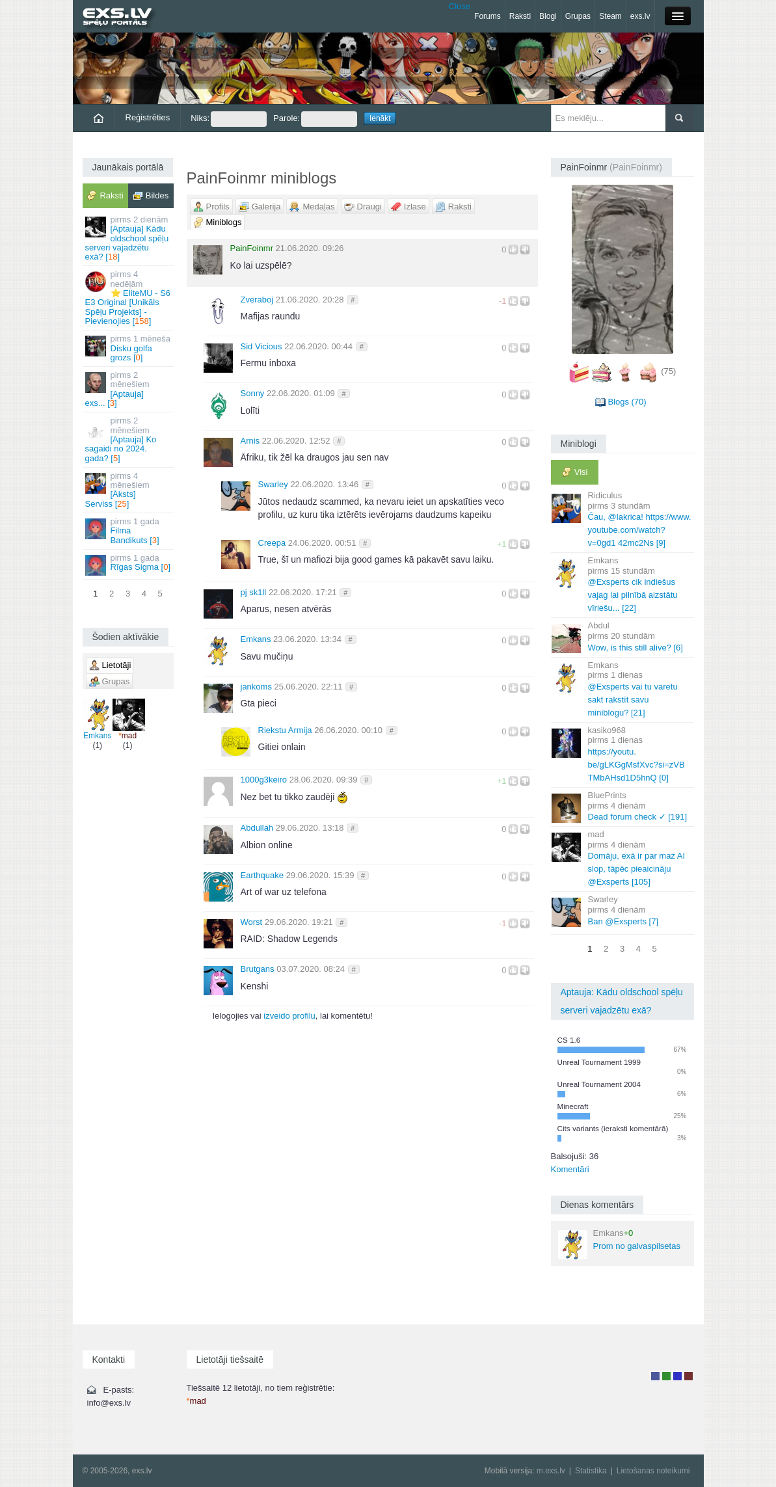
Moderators (677, 1376)
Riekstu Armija (285, 730)
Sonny (253, 393)
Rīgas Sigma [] (129, 564)
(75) (668, 371)
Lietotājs (655, 1376)
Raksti (520, 16)
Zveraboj (257, 299)
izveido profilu (289, 1016)
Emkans (98, 719)
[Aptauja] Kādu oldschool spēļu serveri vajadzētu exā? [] (129, 238)
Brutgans (257, 969)
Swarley (273, 484)
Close (459, 6)
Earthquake (262, 875)
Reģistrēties (148, 117)
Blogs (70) (627, 402)
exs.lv (640, 16)
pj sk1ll (254, 592)
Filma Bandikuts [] (129, 530)
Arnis (250, 441)
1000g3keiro (264, 779)
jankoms (256, 686)
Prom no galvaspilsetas (619, 1243)
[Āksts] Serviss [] (129, 490)
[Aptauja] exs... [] (129, 389)
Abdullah (257, 828)
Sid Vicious (261, 346)
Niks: (229, 119)
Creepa (272, 543)
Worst (252, 922)
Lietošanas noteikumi (653, 1470)
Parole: (315, 119)
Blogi (548, 16)
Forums (487, 16)
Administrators (688, 1376)
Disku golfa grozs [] (129, 348)
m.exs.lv (551, 1470)
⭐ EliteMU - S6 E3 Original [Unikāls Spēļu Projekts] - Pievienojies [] (129, 297)
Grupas (578, 16)
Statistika (591, 1470)
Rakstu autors (666, 1376)
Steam (610, 16)
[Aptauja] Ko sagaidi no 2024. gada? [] (129, 439)
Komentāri (570, 1169)
